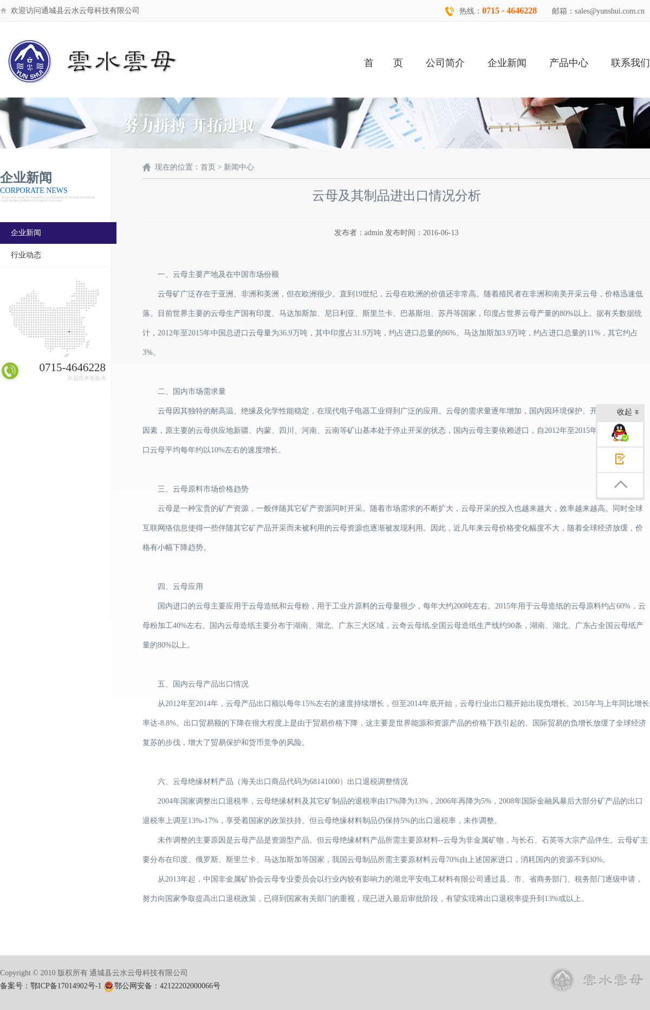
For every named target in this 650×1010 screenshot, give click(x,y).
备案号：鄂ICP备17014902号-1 (50, 986)
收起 (628, 413)
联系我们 (630, 62)
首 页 (383, 62)
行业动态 (26, 255)
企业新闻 (506, 62)
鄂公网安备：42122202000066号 (161, 986)
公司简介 (445, 62)
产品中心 (568, 62)
